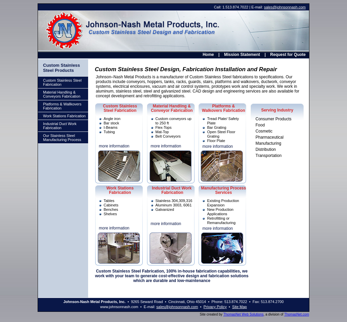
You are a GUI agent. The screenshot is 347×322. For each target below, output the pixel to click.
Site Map (239, 307)
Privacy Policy (215, 307)
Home (208, 54)
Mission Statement (242, 54)
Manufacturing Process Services (223, 190)
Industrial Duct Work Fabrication (60, 126)
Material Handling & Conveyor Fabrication (171, 108)
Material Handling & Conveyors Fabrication (61, 94)
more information (114, 146)
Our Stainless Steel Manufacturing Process (62, 138)
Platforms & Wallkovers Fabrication (62, 106)
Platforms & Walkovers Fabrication (223, 108)
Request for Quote (288, 54)
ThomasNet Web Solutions (243, 314)
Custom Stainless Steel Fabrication (62, 82)
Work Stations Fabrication (64, 116)
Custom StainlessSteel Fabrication (120, 108)
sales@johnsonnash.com (285, 7)
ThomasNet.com (296, 314)
